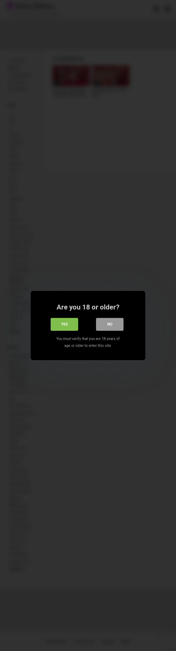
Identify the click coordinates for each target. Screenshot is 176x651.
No (110, 324)
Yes (64, 324)
